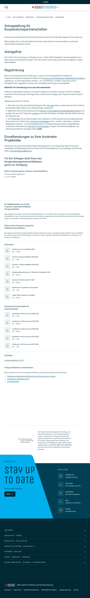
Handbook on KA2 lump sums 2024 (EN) (26, 329)
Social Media (70, 492)
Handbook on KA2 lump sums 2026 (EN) (26, 313)
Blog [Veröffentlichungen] (67, 500)
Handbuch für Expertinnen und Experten (26, 287)
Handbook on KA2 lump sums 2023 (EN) (26, 336)
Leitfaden (38, 113)
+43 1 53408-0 (11, 177)
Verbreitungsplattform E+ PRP (15, 360)
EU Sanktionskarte (13, 381)
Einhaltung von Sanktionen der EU (19, 378)
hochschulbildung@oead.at (22, 151)
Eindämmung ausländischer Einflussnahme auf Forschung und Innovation (33, 376)
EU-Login (51, 105)
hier (55, 94)
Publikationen (73, 475)
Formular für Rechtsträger (39, 121)
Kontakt (68, 509)
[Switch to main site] (45, 2)
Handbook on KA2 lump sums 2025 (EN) (26, 321)
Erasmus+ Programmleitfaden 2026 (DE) (26, 257)
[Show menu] (6, 7)
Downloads (69, 483)
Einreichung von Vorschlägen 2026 (24, 249)
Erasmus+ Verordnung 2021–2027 (24, 280)
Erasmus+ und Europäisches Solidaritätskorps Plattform (61, 111)
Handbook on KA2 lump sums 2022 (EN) (26, 344)
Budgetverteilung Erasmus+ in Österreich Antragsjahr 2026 (33, 272)
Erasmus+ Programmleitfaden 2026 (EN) (26, 264)
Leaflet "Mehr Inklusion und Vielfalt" (25, 295)
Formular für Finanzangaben (39, 126)
